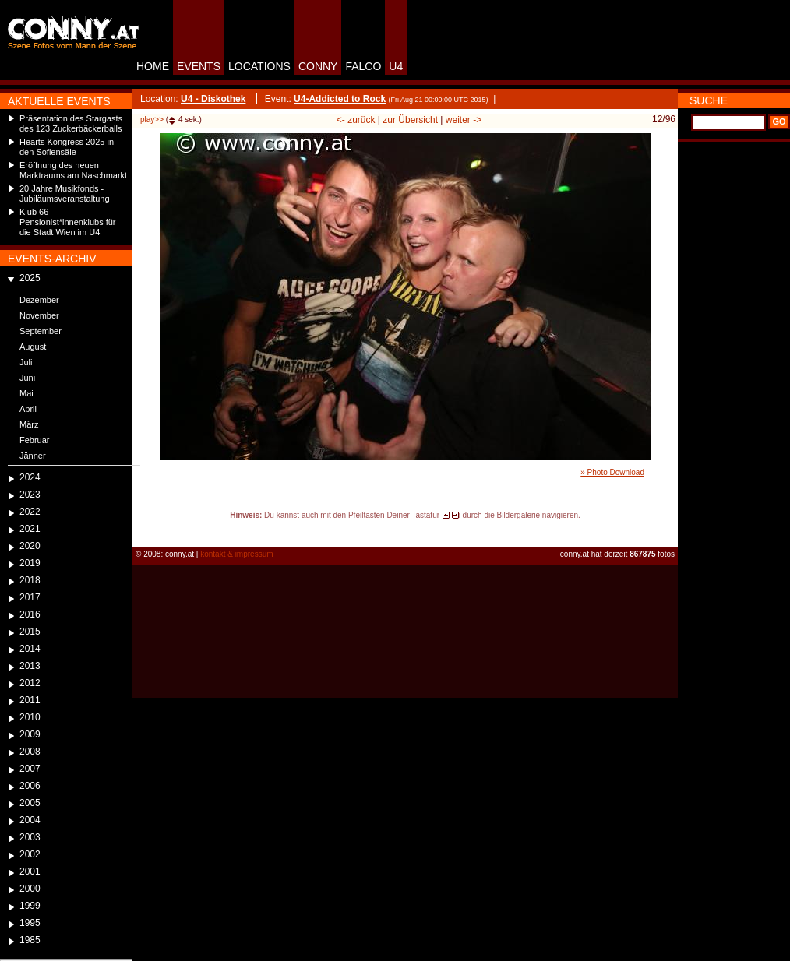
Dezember (39, 299)
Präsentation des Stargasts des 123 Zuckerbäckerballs (70, 123)
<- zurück (356, 119)
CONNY (318, 66)
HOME (152, 66)
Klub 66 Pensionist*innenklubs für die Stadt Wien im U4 (67, 222)
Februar (34, 440)
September (40, 331)
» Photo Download (612, 472)
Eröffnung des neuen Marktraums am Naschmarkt (73, 170)
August (32, 346)
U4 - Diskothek (213, 98)
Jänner (32, 455)
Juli (26, 362)
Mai (26, 393)
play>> (152, 119)
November (39, 315)
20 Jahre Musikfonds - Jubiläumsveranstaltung (64, 193)
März (28, 424)
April (28, 409)
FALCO (363, 66)
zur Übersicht (410, 119)
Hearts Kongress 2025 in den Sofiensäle (66, 147)
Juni (27, 377)
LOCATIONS (259, 66)
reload (145, 529)
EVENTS (198, 66)
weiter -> (463, 119)
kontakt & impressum (236, 554)
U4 (396, 66)
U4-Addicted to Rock (340, 98)
